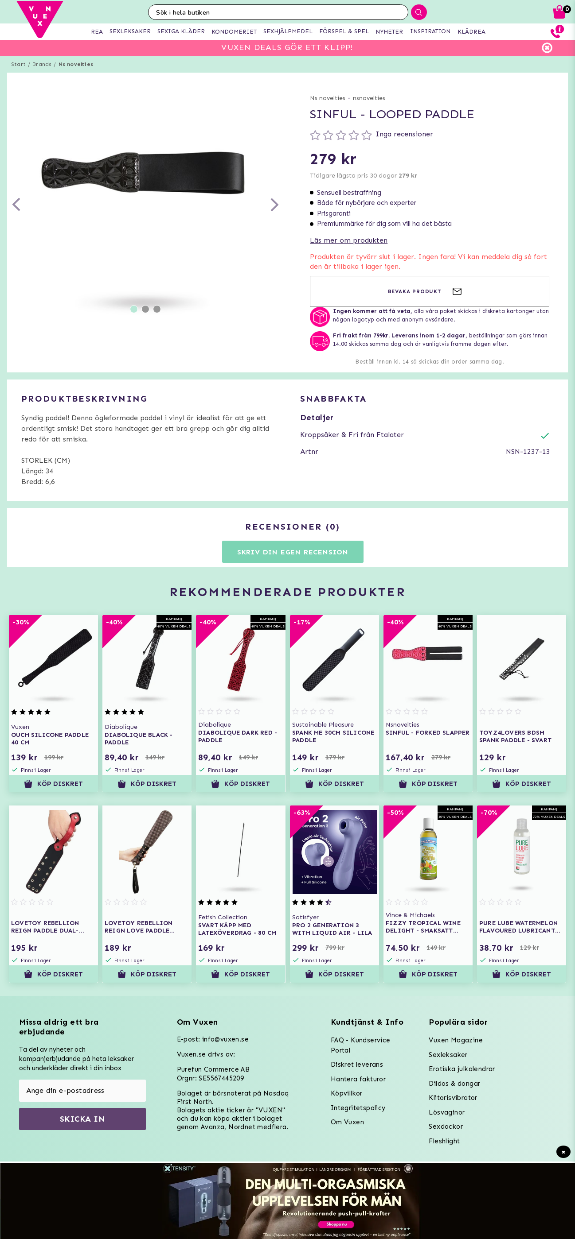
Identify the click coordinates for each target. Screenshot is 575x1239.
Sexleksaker (448, 1055)
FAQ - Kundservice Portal (361, 1045)
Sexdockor (446, 1127)
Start (18, 64)
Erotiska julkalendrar (462, 1069)
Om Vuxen (347, 1122)
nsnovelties (369, 98)
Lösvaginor (447, 1112)
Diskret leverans (357, 1065)
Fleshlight (444, 1141)
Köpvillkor (347, 1093)
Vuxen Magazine (456, 1040)
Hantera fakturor (358, 1079)
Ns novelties (76, 64)
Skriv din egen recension (292, 552)
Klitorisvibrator (453, 1098)
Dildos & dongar (454, 1084)
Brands (41, 64)
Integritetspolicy (358, 1108)
